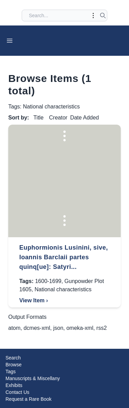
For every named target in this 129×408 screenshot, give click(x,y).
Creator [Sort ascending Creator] (58, 118)
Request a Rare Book (29, 399)
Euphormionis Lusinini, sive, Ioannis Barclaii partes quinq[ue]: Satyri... (63, 257)
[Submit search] (103, 15)
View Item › (33, 300)
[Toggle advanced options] (93, 15)
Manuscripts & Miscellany (33, 378)
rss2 (101, 328)
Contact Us (17, 392)
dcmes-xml (36, 328)
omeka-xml (79, 328)
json (58, 328)
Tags (11, 371)
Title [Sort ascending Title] (38, 118)
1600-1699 (48, 281)
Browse (14, 364)
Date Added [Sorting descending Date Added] (84, 118)
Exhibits (14, 385)
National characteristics (62, 289)
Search (13, 357)
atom (14, 328)
